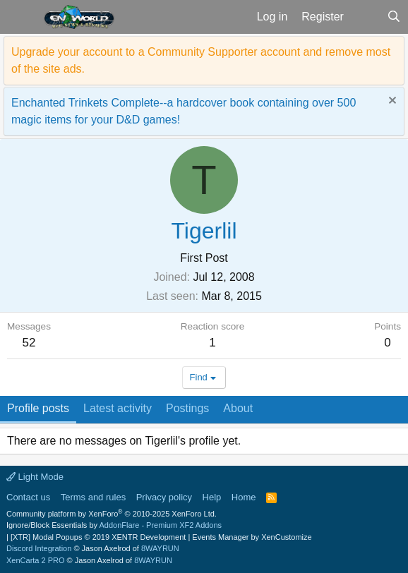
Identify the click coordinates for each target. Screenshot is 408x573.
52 (29, 342)
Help (212, 497)
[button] (20, 17)
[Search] (393, 17)
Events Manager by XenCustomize (251, 537)
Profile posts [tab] (38, 408)
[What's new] (365, 17)
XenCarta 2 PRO (35, 560)
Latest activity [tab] (117, 408)
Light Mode (35, 476)
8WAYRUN (160, 548)
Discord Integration (38, 548)
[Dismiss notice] (391, 102)
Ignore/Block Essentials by (114, 525)
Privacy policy (164, 497)
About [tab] (238, 408)
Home (244, 497)
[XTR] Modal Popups (98, 537)
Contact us (28, 497)
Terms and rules (93, 497)
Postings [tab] (187, 408)
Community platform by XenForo (111, 513)
